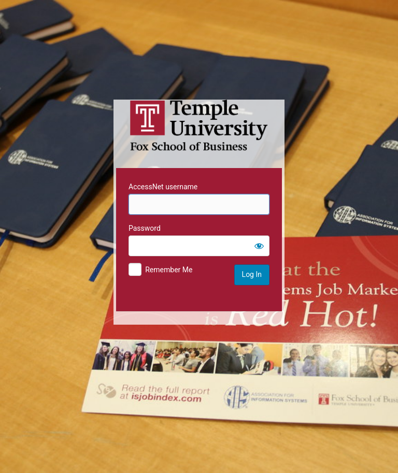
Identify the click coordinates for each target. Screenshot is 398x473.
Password (145, 228)
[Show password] (259, 245)
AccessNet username (163, 187)
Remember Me (168, 270)
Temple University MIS (199, 125)
